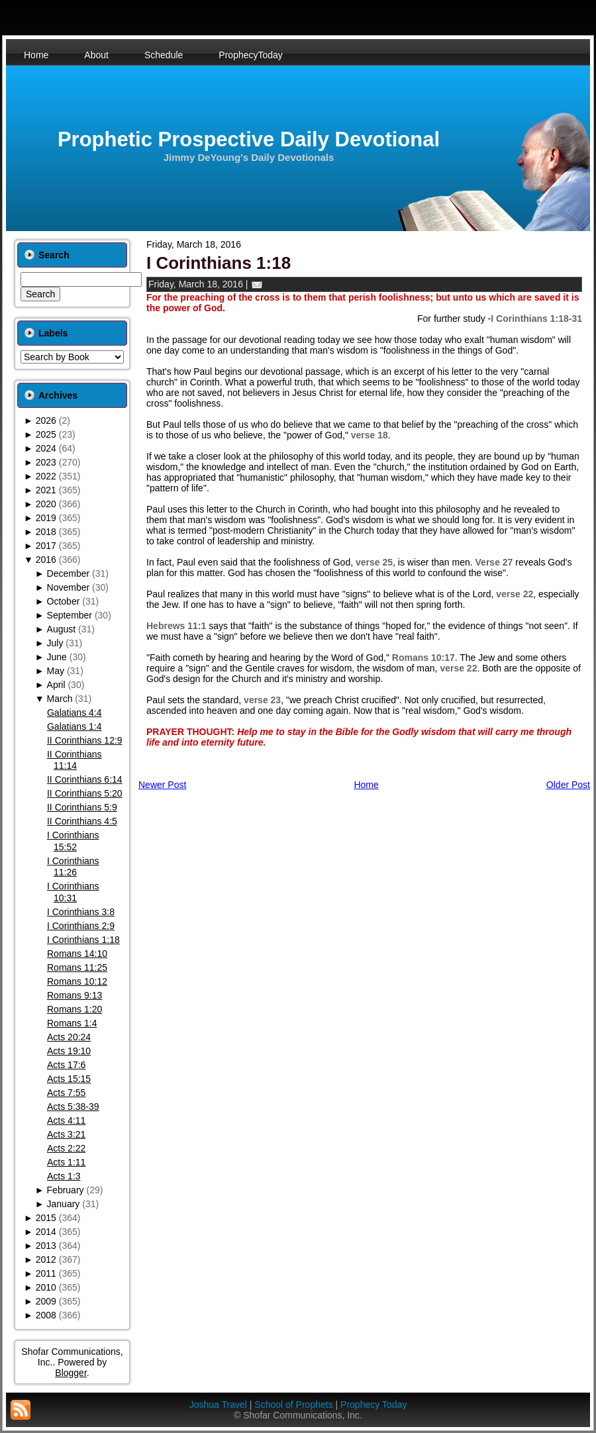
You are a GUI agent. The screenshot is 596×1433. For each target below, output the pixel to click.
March (60, 698)
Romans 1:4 (72, 1023)
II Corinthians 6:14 (85, 779)
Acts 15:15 (69, 1078)
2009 (46, 1301)
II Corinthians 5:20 (85, 793)
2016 (46, 559)
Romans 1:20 (74, 1009)
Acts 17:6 (66, 1065)
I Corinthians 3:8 (81, 912)
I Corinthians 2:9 (81, 925)
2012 (46, 1259)
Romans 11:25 (77, 967)
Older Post (568, 784)
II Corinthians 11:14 (74, 760)
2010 (46, 1287)
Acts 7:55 (66, 1092)
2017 (46, 545)
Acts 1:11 (66, 1162)
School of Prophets (293, 1404)
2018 (46, 531)
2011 (46, 1273)
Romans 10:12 (77, 981)
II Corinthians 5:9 (82, 807)
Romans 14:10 (77, 953)
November (68, 587)
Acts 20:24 (69, 1037)
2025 (46, 434)
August (61, 629)
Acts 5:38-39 (73, 1106)
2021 (46, 490)
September (69, 615)
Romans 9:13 (74, 995)
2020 (46, 504)
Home (366, 784)
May (55, 671)
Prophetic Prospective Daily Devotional (249, 139)
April (56, 684)
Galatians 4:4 (74, 712)
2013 (46, 1245)
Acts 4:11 (66, 1120)
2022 (46, 476)
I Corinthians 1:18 (83, 939)
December (68, 573)
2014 (46, 1231)
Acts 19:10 (69, 1051)
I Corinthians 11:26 (73, 867)
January (63, 1204)
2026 (46, 420)
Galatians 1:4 (74, 726)
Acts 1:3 (64, 1176)
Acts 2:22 (66, 1148)
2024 (46, 448)
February (65, 1190)
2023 (46, 462)
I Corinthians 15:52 (73, 841)
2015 (46, 1217)
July (55, 643)
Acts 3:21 (66, 1134)
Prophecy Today (373, 1404)
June (57, 657)
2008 (46, 1315)
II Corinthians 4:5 (82, 821)
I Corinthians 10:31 (73, 892)
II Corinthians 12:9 (85, 740)
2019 (46, 518)
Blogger (70, 1372)
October (63, 601)
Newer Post (162, 784)
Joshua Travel (218, 1404)
